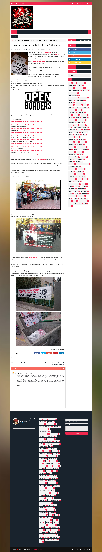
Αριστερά (71, 105)
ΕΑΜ (69, 115)
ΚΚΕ (77, 137)
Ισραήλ (85, 129)
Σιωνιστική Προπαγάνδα (74, 183)
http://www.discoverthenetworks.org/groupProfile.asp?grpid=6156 (26, 135)
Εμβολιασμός (42, 456)
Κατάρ (77, 132)
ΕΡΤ (76, 124)
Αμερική (41, 424)
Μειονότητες (80, 144)
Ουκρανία (78, 161)
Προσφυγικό (79, 174)
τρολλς (84, 186)
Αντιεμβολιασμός (72, 92)
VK (85, 203)
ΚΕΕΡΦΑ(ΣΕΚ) (48, 52)
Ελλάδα (77, 117)
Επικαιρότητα (80, 122)
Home (12, 3)
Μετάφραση (42, 483)
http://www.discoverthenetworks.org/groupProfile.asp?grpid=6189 (26, 139)
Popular (79, 40)
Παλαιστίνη (71, 164)
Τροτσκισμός (81, 188)
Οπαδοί (70, 159)
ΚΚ (83, 134)
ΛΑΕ (76, 142)
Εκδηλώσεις (83, 115)
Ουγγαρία (70, 161)
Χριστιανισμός (72, 196)
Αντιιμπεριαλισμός (18, 40)
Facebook (83, 198)
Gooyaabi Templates (37, 549)
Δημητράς (81, 112)
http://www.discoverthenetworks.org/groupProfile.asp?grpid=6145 (26, 124)
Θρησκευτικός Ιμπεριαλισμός (80, 127)
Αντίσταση (71, 100)
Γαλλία (70, 107)
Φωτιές (70, 193)
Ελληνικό (84, 117)
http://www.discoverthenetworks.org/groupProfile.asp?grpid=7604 (26, 121)
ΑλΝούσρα (79, 85)
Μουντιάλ (85, 149)
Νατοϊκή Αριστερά (72, 154)
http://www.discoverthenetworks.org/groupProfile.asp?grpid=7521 (26, 154)
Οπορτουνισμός (79, 159)
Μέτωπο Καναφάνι (52, 483)
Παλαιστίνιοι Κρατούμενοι (74, 166)
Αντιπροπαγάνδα (72, 97)
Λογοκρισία (71, 144)
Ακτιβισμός (81, 83)
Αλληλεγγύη (71, 85)
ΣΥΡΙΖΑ (70, 186)
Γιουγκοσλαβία (72, 110)
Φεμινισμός (83, 191)
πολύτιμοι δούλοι (41, 159)
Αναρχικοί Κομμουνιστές (74, 90)
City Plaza (57, 54)
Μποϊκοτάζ (71, 151)
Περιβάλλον (80, 169)
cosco (75, 198)
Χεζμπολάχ (84, 193)
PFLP (70, 203)
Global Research (83, 201)
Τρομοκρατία (71, 188)
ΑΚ (74, 83)
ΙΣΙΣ (79, 129)
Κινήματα (78, 134)
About (17, 3)
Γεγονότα (77, 107)
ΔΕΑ (29, 54)
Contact (22, 3)
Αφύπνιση (78, 105)
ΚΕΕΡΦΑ (30, 40)
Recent (72, 40)
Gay (75, 201)
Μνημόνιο (76, 149)
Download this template (55, 32)
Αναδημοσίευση (50, 424)
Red (18, 373)
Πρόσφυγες (71, 174)
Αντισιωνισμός (83, 97)
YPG (40, 542)
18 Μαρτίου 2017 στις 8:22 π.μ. (25, 373)
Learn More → (23, 422)
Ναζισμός (79, 151)
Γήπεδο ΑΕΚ (85, 107)
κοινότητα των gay (33, 257)
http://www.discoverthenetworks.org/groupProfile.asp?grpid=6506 (26, 128)
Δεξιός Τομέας (72, 112)
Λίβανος (82, 142)
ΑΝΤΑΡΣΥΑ (85, 90)
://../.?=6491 (26, 146)
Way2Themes (23, 549)
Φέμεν (76, 191)
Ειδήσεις (76, 115)
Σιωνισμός (77, 181)
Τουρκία (77, 186)
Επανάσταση (71, 122)
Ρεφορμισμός (43, 515)
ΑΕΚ (69, 83)
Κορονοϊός (81, 139)
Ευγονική (83, 124)
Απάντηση (18, 385)
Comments (87, 40)
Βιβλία (85, 105)
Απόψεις (25, 40)
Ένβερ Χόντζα (52, 456)
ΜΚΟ (70, 149)
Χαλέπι (76, 193)
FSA (69, 201)
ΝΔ (80, 154)
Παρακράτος (71, 169)
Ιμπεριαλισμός (72, 129)
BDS (69, 198)
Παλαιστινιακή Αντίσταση (83, 164)
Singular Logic (78, 203)
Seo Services (30, 32)
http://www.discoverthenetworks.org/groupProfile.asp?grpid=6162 (26, 132)
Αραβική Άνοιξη (80, 102)
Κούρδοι (70, 142)
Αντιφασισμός (80, 100)
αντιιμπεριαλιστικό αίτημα (38, 61)
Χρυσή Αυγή (81, 196)
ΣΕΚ (34, 40)
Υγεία (70, 191)
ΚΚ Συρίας (71, 137)
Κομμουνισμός (72, 139)
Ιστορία (70, 132)
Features (20, 32)
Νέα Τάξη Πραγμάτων (73, 156)
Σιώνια (70, 181)
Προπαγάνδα (78, 171)
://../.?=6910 (26, 143)
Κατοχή (83, 132)
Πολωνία (70, 171)
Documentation (40, 32)
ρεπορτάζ (81, 176)
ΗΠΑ (69, 127)
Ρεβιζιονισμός (72, 176)
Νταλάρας (83, 156)
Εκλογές (70, 117)
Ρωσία (50, 515)
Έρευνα (70, 124)
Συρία (83, 183)
